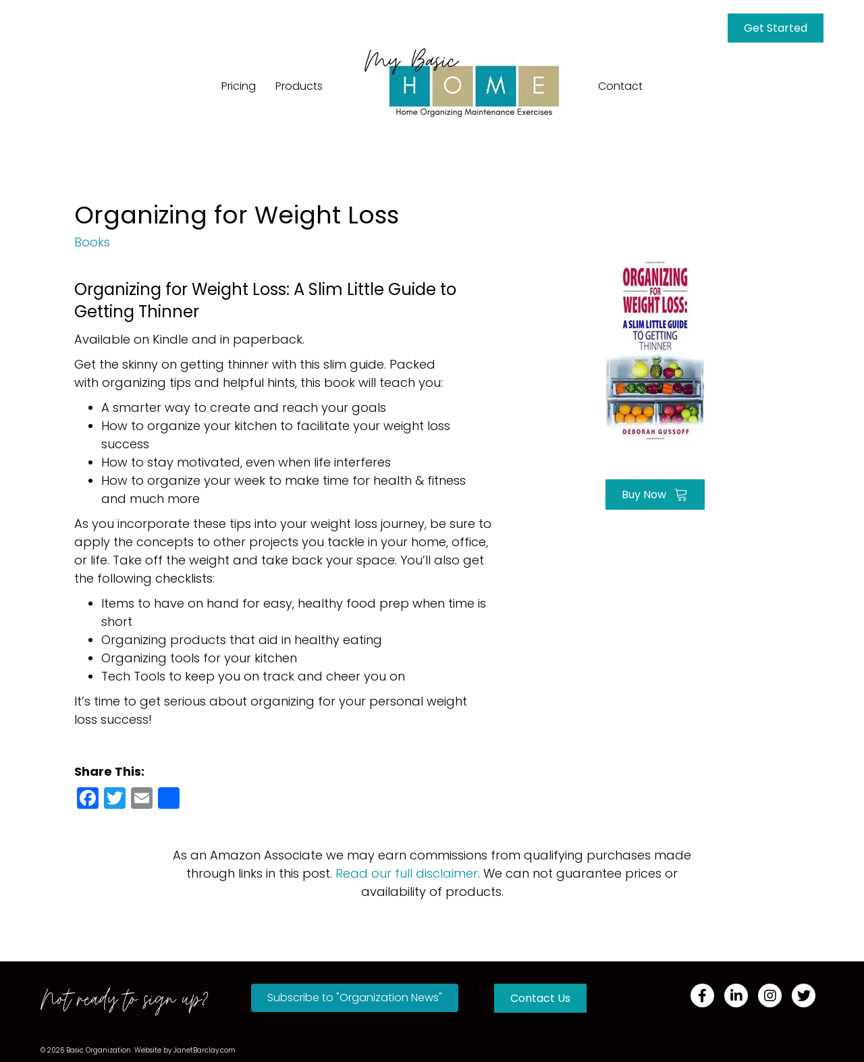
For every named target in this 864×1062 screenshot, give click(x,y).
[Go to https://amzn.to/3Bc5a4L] (655, 349)
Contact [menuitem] (620, 86)
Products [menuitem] (299, 86)
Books (92, 242)
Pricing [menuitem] (238, 86)
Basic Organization (98, 1050)
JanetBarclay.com (204, 1050)
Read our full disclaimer (406, 873)
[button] (354, 998)
